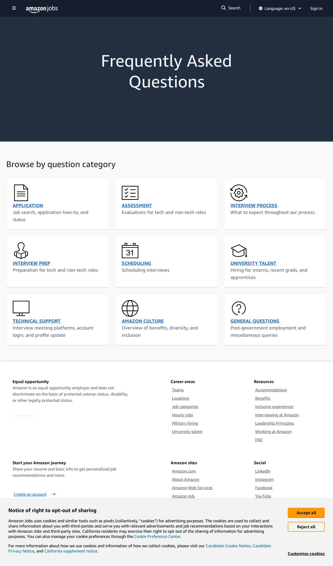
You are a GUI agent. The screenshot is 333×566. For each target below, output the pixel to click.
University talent (187, 431)
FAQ (258, 439)
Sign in (316, 8)
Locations (180, 398)
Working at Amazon (273, 431)
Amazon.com (184, 471)
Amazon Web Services (192, 487)
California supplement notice (70, 551)
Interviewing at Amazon (277, 414)
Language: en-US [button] (280, 8)
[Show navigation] (14, 8)
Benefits (262, 398)
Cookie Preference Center (157, 536)
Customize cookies (306, 553)
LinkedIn (263, 471)
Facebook (263, 487)
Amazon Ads (183, 496)
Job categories (185, 406)
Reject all (306, 526)
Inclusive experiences (274, 406)
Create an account (34, 494)
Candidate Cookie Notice (228, 545)
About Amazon (185, 479)
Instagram (264, 479)
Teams (178, 389)
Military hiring (185, 423)
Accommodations (271, 389)
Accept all (306, 512)
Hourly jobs (182, 414)
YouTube (263, 496)
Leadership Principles (274, 423)
